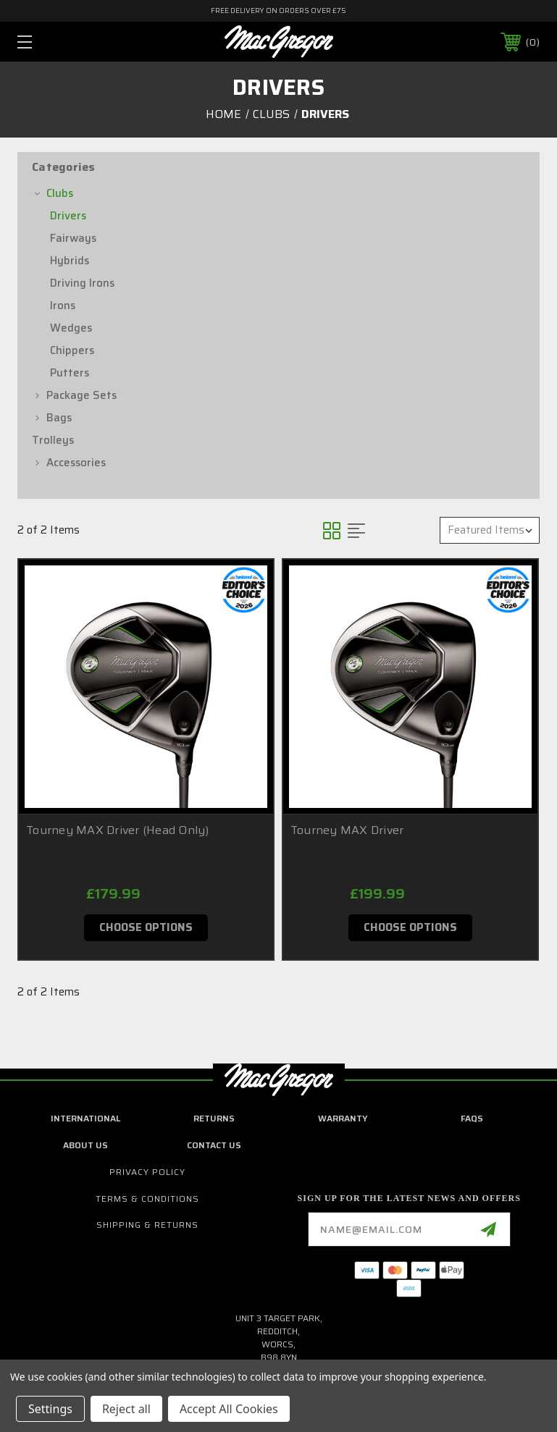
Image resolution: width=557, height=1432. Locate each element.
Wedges (71, 328)
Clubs (59, 193)
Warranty (343, 1118)
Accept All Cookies (229, 1409)
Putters (69, 373)
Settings (50, 1409)
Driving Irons (82, 283)
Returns (214, 1118)
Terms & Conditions (147, 1198)
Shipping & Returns (147, 1224)
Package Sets (81, 395)
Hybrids (69, 260)
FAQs (472, 1118)
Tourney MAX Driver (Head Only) (117, 830)
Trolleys (53, 440)
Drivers (68, 215)
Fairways (73, 238)
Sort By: (406, 530)
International (85, 1118)
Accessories (76, 462)
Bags (59, 417)
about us (85, 1145)
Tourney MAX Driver (347, 830)
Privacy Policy (147, 1172)
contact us (214, 1145)
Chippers (72, 350)
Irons (62, 305)
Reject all (126, 1409)
